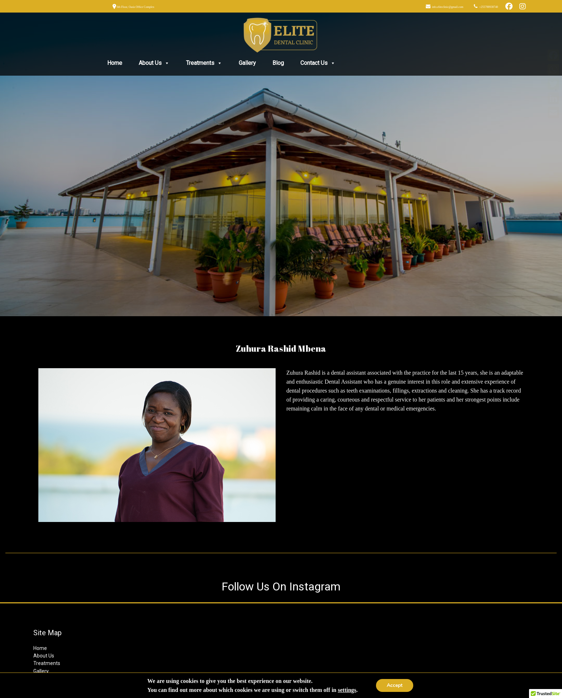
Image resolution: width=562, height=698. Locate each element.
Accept (395, 685)
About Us (154, 63)
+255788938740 (488, 7)
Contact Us (317, 63)
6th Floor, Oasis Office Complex (135, 7)
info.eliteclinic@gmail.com (447, 7)
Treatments (204, 63)
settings (347, 690)
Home (114, 63)
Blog (278, 63)
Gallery (247, 63)
